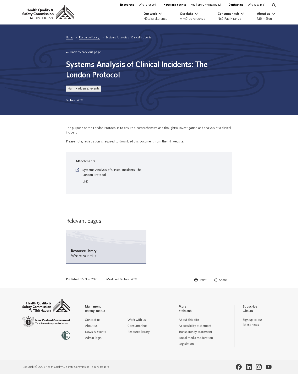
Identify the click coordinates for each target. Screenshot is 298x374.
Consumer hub (137, 325)
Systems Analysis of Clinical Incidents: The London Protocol (111, 172)
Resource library (89, 37)
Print (203, 281)
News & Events (95, 332)
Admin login (93, 338)
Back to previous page (85, 52)
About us (91, 325)
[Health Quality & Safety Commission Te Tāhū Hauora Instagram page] (259, 367)
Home (69, 37)
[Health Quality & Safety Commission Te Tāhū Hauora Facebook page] (239, 367)
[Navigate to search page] (274, 5)
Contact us (92, 319)
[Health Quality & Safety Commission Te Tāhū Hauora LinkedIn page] (249, 367)
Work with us (137, 319)
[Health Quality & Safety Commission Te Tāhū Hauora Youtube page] (269, 367)
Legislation (186, 344)
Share (223, 281)
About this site (189, 319)
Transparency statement (195, 332)
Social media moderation (196, 338)
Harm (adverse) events (84, 88)
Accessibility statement (195, 325)
